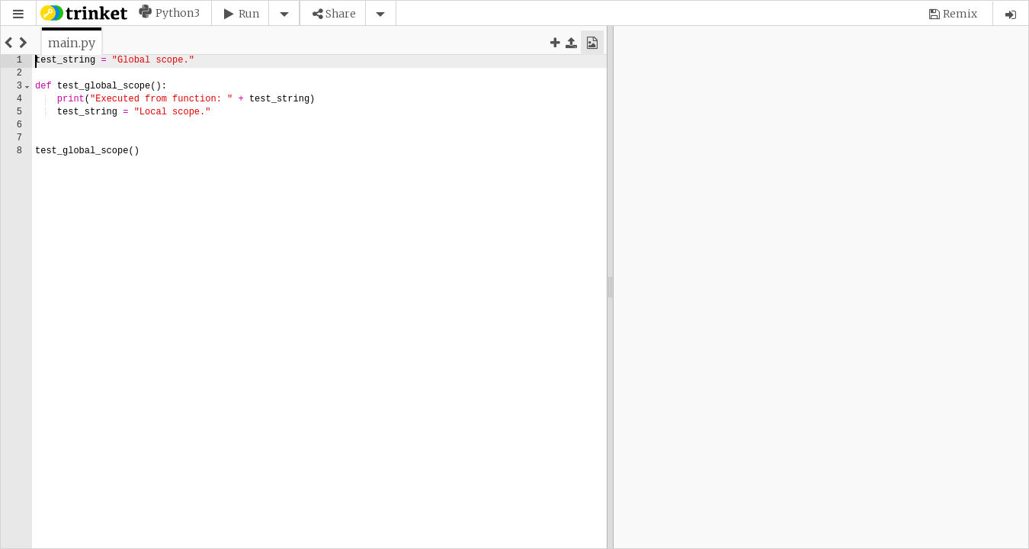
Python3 (177, 13)
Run (249, 13)
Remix (960, 13)
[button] (18, 14)
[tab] (71, 42)
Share (340, 13)
